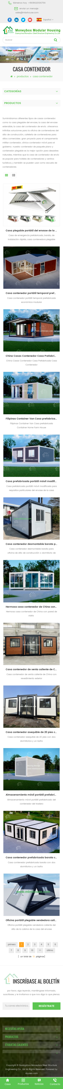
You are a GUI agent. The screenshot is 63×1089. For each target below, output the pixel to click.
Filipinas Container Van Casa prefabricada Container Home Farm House (33, 418)
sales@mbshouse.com (26, 12)
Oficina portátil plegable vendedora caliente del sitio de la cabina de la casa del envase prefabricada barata (33, 920)
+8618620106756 (37, 3)
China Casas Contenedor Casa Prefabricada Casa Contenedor (33, 356)
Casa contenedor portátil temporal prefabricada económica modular (33, 293)
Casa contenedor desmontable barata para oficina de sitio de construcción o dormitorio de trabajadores (33, 544)
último (50, 950)
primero (12, 944)
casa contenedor (43, 76)
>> (40, 950)
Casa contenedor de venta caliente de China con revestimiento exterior (33, 669)
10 (32, 950)
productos (23, 76)
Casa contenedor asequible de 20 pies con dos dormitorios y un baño (33, 732)
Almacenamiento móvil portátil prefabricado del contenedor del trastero (33, 795)
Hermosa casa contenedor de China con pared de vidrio (33, 607)
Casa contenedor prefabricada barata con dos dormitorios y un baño (33, 857)
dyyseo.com (31, 1073)
